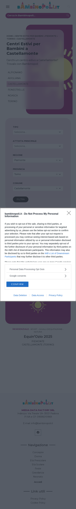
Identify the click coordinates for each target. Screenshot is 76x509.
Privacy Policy (55, 295)
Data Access (38, 295)
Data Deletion (20, 295)
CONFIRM (17, 284)
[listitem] (38, 269)
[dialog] (38, 254)
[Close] (70, 214)
